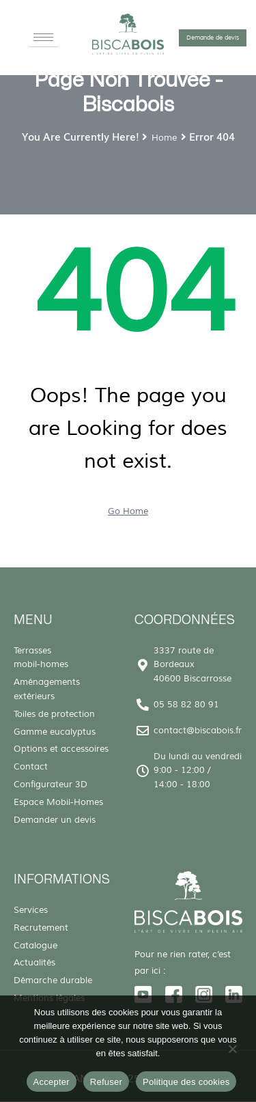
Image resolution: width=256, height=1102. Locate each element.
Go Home (128, 511)
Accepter (51, 1082)
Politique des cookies (186, 1082)
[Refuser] (232, 1052)
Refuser (106, 1082)
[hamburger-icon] (43, 37)
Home (164, 137)
